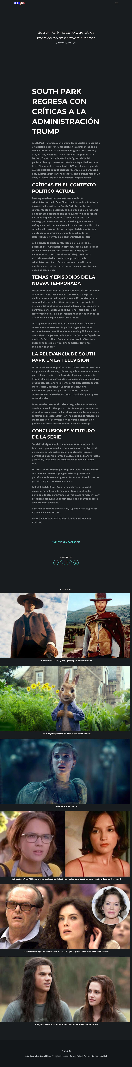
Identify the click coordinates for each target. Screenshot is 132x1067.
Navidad (103, 1056)
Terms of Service (91, 1056)
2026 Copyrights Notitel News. (38, 1056)
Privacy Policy (76, 1056)
